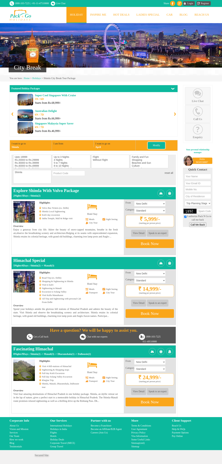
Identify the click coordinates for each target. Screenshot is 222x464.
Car (169, 14)
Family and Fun (149, 157)
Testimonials (16, 446)
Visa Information (139, 436)
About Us (14, 425)
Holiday (76, 14)
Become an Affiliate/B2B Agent (106, 429)
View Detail (138, 233)
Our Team (14, 436)
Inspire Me (98, 14)
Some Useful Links (140, 439)
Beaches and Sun (149, 162)
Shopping (149, 159)
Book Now (150, 243)
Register (205, 3)
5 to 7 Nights (71, 162)
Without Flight (110, 159)
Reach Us (201, 14)
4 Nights (71, 159)
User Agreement (139, 429)
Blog (183, 14)
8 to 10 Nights (71, 165)
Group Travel (56, 446)
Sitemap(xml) (138, 443)
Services (14, 432)
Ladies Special (148, 14)
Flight (110, 157)
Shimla (32, 172)
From (128, 202)
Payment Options (180, 432)
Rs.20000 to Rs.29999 (32, 159)
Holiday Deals (57, 439)
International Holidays (61, 425)
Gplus (179, 3)
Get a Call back (40, 336)
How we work (16, 439)
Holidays (36, 78)
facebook (172, 3)
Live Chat (61, 3)
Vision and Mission (19, 429)
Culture (149, 165)
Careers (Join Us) (99, 432)
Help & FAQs (178, 429)
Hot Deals (121, 14)
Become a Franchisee (101, 425)
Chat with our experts (97, 336)
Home (27, 78)
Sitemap (135, 446)
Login (190, 3)
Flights (53, 432)
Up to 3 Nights (71, 157)
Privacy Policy (138, 432)
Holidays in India (58, 429)
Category (130, 209)
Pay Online (177, 436)
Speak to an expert (158, 233)
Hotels (53, 436)
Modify (156, 145)
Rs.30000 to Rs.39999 (32, 162)
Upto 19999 (32, 157)
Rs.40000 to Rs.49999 (32, 165)
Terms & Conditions (141, 425)
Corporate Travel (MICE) (62, 443)
